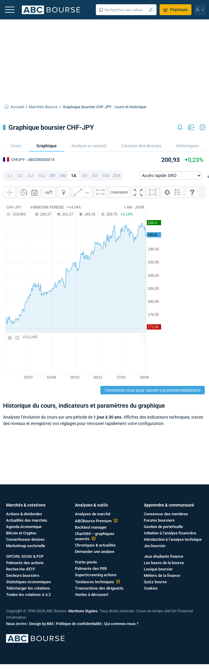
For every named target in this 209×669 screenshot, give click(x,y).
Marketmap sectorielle (25, 546)
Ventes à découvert (91, 594)
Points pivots (86, 562)
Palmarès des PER (91, 568)
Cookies (151, 588)
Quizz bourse (155, 582)
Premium (175, 9)
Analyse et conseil (88, 145)
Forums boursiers (159, 520)
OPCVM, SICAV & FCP (24, 556)
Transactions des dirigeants (99, 588)
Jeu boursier (155, 546)
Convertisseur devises (25, 539)
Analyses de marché (92, 514)
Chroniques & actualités (95, 545)
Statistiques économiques (28, 582)
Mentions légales (83, 611)
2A (84, 175)
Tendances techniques (94, 582)
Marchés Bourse (43, 107)
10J (41, 175)
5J (30, 175)
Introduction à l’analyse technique (173, 539)
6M (63, 175)
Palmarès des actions (25, 562)
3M (52, 175)
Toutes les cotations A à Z (28, 594)
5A (95, 175)
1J (9, 175)
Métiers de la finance (162, 575)
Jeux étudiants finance (163, 556)
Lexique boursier (158, 569)
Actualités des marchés (26, 520)
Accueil (17, 107)
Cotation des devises (141, 145)
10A (106, 175)
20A (116, 175)
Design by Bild (41, 623)
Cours (16, 145)
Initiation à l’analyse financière (170, 533)
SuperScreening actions (95, 575)
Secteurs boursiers (22, 575)
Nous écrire (16, 623)
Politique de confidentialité (78, 623)
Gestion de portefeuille (163, 526)
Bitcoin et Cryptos (21, 533)
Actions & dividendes (24, 514)
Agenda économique (24, 526)
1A (73, 175)
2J (20, 175)
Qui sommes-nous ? (121, 623)
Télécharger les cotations (28, 588)
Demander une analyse (94, 551)
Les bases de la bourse (164, 562)
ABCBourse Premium (93, 521)
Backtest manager (91, 527)
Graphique (46, 145)
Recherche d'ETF (20, 569)
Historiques (187, 145)
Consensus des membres (166, 514)
